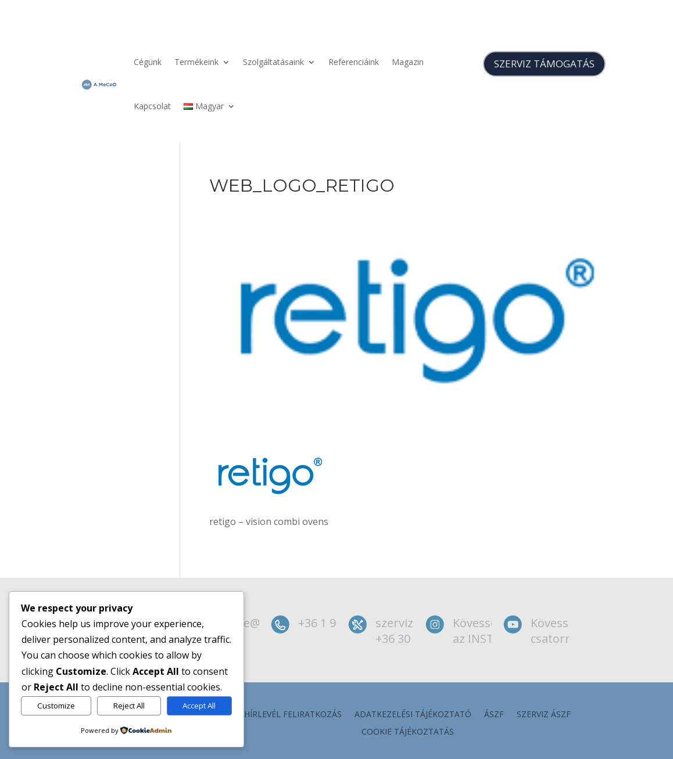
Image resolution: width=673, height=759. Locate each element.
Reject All (129, 705)
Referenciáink (353, 61)
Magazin (408, 61)
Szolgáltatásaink (273, 61)
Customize (56, 705)
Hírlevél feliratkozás (293, 715)
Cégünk (148, 61)
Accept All (199, 705)
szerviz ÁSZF (544, 715)
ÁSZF (494, 715)
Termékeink (196, 61)
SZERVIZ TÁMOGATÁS (544, 63)
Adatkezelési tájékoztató (413, 715)
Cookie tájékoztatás (407, 732)
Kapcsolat (152, 105)
